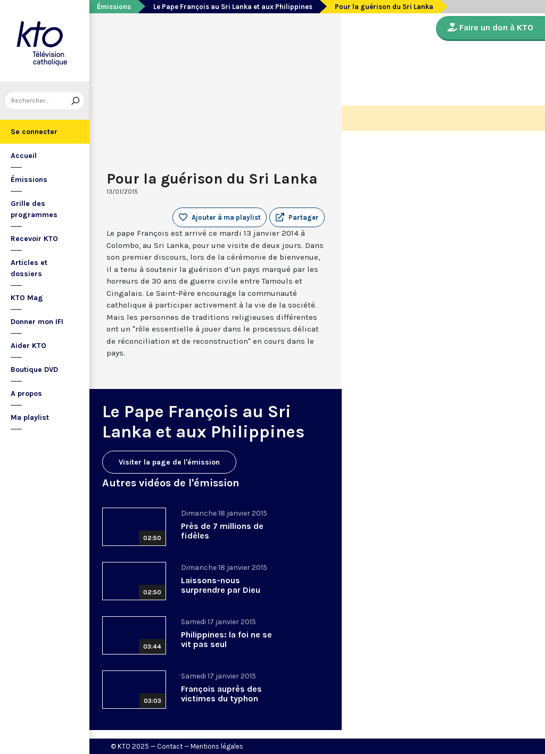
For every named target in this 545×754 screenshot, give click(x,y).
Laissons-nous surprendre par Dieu (220, 585)
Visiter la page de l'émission (169, 462)
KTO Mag (27, 297)
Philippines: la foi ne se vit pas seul (226, 639)
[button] (297, 218)
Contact (170, 746)
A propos (26, 393)
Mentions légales (217, 746)
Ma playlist (30, 417)
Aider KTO (28, 345)
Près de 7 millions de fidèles (222, 531)
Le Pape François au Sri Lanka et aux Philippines (232, 7)
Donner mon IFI (37, 321)
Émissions (29, 179)
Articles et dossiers (29, 268)
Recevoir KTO (34, 238)
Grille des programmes (34, 209)
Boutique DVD (34, 369)
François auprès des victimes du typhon (221, 693)
